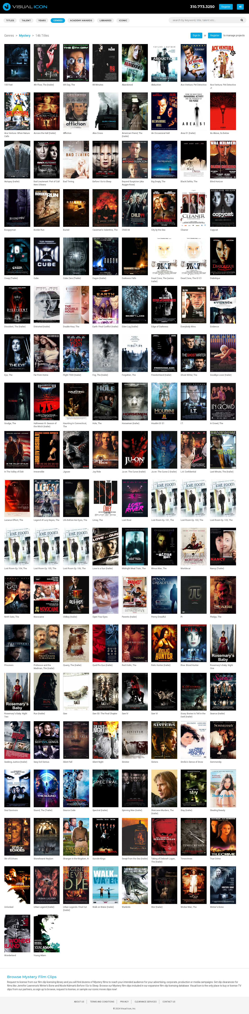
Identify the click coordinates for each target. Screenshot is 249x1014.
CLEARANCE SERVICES (145, 1002)
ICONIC (123, 20)
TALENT (26, 20)
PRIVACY (124, 1002)
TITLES (10, 20)
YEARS (42, 20)
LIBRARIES (105, 20)
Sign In (196, 35)
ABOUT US (79, 1002)
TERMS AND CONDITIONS (102, 1002)
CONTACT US (169, 1002)
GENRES (57, 20)
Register (225, 6)
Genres (9, 35)
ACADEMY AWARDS (81, 20)
